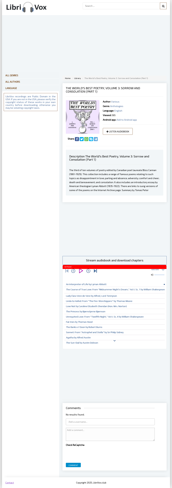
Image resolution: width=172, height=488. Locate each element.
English (118, 110)
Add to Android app (127, 119)
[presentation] (91, 453)
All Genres (11, 75)
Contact (9, 482)
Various (115, 101)
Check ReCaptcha (75, 444)
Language (11, 88)
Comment (73, 465)
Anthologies (116, 106)
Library (77, 78)
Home (68, 78)
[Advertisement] (114, 229)
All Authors (12, 81)
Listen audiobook (117, 131)
